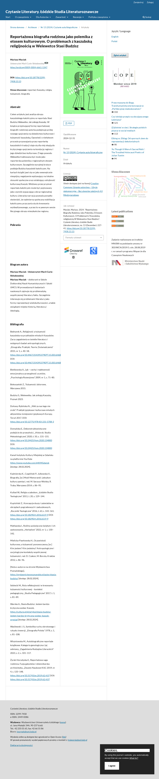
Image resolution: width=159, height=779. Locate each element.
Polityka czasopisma (98, 17)
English (114, 36)
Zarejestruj (138, 2)
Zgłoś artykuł (120, 55)
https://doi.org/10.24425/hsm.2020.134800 (31, 440)
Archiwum (32, 27)
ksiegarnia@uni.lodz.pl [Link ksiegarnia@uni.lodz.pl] (77, 740)
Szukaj (147, 17)
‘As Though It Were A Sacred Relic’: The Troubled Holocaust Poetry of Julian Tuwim (128, 152)
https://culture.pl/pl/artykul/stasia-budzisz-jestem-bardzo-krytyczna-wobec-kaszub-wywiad (30, 615)
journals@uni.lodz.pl (26, 731)
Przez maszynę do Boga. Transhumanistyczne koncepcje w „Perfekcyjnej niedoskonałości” (127, 105)
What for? (133, 758)
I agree (111, 766)
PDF (70, 123)
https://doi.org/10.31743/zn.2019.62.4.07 (30, 675)
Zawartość (61, 17)
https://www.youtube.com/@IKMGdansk (29, 462)
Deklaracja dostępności (21, 745)
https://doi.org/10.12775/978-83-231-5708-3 (32, 421)
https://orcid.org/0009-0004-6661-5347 (28, 67)
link (64, 737)
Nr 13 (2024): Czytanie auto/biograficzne (59, 27)
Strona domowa (17, 27)
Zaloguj (150, 2)
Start (8, 17)
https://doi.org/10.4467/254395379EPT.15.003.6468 (35, 355)
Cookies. (111, 750)
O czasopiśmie (22, 17)
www (62, 722)
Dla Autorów (42, 17)
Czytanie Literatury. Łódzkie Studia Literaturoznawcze (52, 11)
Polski (114, 41)
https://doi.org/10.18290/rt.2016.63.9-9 (29, 515)
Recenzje (77, 17)
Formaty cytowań (73, 237)
